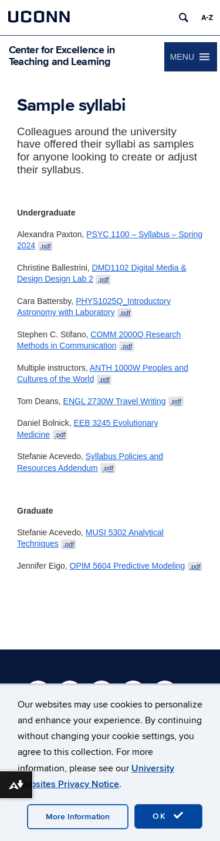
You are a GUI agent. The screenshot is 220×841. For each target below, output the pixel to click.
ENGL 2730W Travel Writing (123, 401)
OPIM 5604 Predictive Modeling (136, 565)
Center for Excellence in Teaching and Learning (62, 55)
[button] (182, 56)
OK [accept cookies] (168, 816)
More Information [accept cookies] (78, 817)
